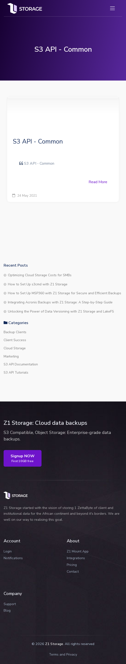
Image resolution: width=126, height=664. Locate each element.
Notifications (13, 558)
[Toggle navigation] (112, 8)
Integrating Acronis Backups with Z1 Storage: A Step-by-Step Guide (60, 302)
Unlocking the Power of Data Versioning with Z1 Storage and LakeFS (61, 311)
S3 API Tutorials (16, 372)
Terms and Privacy (63, 654)
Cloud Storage (15, 348)
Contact (73, 571)
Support (10, 604)
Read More (98, 182)
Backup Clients (15, 332)
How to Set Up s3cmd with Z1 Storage (37, 284)
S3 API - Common (38, 141)
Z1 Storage (54, 643)
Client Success (15, 340)
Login (8, 551)
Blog (7, 610)
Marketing (11, 356)
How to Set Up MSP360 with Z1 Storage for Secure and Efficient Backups (64, 293)
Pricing (72, 565)
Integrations (76, 558)
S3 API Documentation (21, 364)
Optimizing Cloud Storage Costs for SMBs (40, 275)
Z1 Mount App (78, 551)
